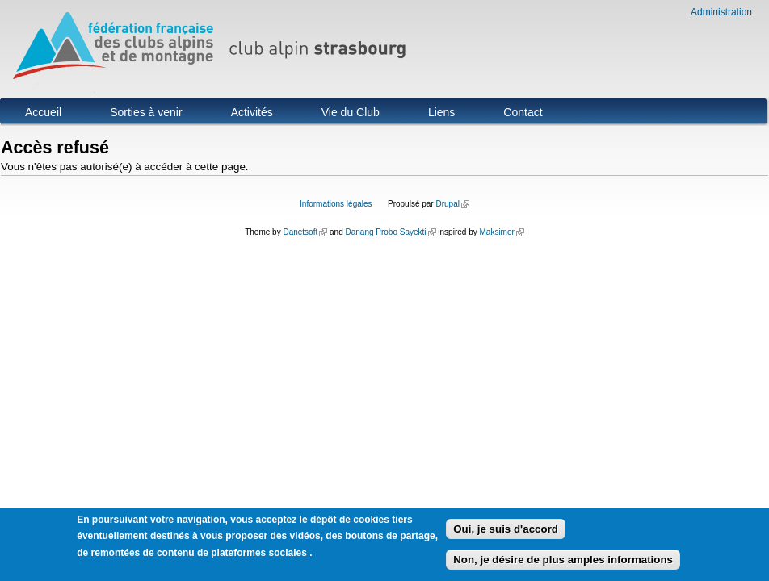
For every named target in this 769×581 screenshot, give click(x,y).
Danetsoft (305, 232)
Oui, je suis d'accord (505, 532)
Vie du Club (350, 112)
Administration (721, 12)
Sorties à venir (146, 112)
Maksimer (501, 232)
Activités (252, 112)
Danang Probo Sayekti (390, 232)
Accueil (43, 112)
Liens (441, 112)
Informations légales (336, 203)
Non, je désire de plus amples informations (563, 563)
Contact (522, 112)
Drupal (452, 203)
